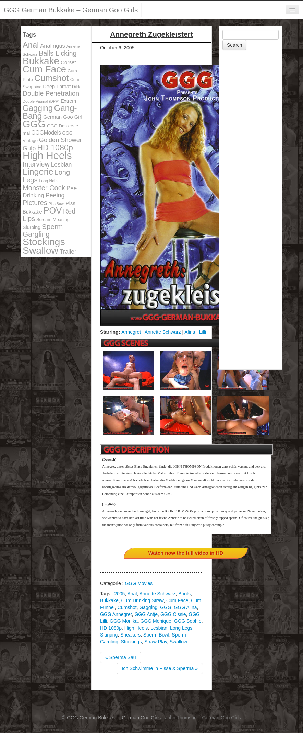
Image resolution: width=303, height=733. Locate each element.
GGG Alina (185, 607)
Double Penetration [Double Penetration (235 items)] (51, 93)
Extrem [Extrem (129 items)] (68, 101)
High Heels (136, 628)
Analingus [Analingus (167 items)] (52, 46)
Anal (132, 593)
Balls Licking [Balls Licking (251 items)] (58, 53)
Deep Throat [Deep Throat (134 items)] (57, 86)
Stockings (131, 641)
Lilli (202, 332)
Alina (189, 332)
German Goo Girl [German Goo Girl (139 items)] (62, 117)
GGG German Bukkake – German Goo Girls (71, 10)
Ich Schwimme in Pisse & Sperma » (160, 668)
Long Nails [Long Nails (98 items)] (48, 181)
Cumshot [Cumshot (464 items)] (51, 78)
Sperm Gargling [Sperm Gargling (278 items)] (43, 230)
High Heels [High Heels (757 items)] (47, 155)
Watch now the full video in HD (185, 553)
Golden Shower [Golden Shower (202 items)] (60, 140)
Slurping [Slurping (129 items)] (31, 227)
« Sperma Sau (120, 657)
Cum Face (177, 600)
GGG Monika (124, 621)
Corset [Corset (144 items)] (68, 62)
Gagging (148, 607)
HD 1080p (111, 628)
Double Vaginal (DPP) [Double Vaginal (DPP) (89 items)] (41, 101)
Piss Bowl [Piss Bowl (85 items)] (56, 204)
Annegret (131, 332)
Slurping (109, 635)
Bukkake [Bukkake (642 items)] (41, 61)
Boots (184, 593)
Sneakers (130, 635)
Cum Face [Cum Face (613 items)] (44, 69)
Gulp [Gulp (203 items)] (29, 148)
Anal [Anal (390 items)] (31, 45)
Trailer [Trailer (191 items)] (68, 251)
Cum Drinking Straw (142, 600)
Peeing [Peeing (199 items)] (55, 195)
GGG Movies (139, 583)
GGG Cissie (173, 614)
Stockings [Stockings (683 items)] (44, 241)
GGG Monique (156, 621)
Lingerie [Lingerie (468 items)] (38, 171)
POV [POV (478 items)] (53, 210)
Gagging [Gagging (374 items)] (38, 108)
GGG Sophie (188, 621)
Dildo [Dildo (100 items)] (76, 86)
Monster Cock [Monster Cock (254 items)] (44, 188)
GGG (165, 607)
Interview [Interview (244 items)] (36, 164)
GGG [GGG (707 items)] (34, 123)
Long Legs (181, 628)
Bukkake (109, 600)
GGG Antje (146, 614)
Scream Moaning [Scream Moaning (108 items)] (53, 219)
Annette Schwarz (163, 332)
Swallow (178, 641)
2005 (119, 593)
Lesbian (158, 628)
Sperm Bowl (156, 635)
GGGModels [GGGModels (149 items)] (46, 133)
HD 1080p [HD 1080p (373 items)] (55, 147)
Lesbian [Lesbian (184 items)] (61, 164)
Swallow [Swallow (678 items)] (40, 250)
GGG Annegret (116, 614)
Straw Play (155, 641)
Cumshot (127, 607)
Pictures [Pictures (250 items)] (35, 202)
